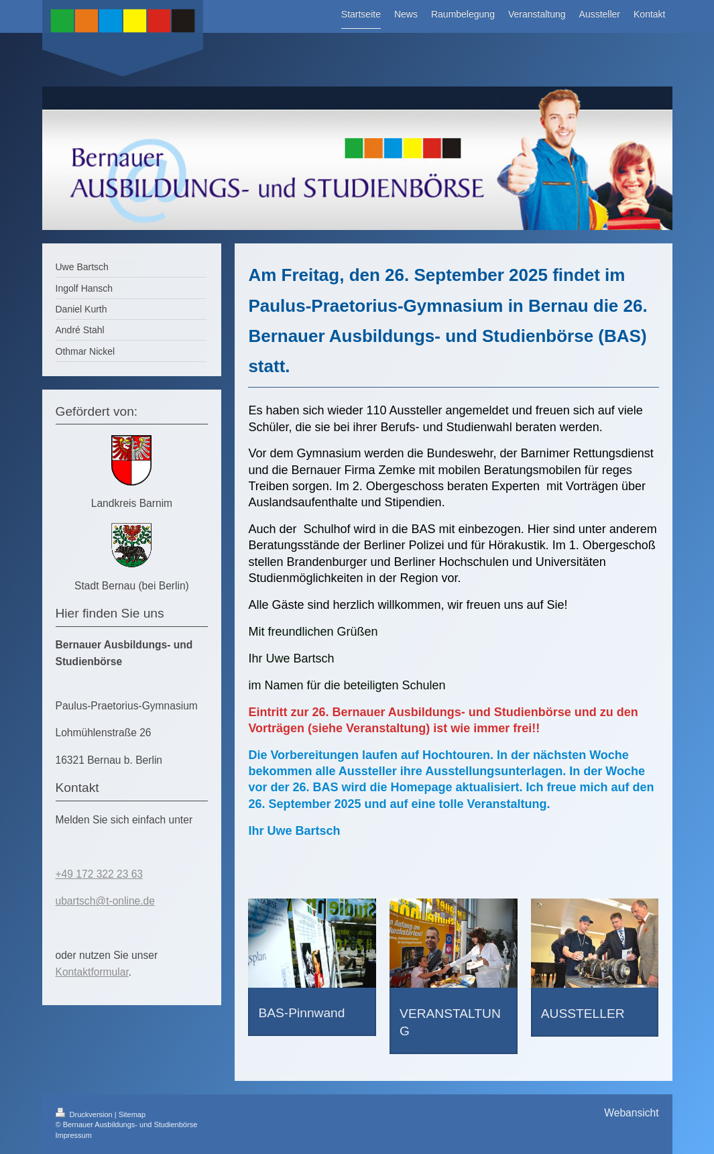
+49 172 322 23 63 (99, 874)
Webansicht (631, 1112)
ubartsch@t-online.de (105, 901)
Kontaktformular (92, 972)
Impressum (74, 1135)
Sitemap (132, 1114)
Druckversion (85, 1114)
